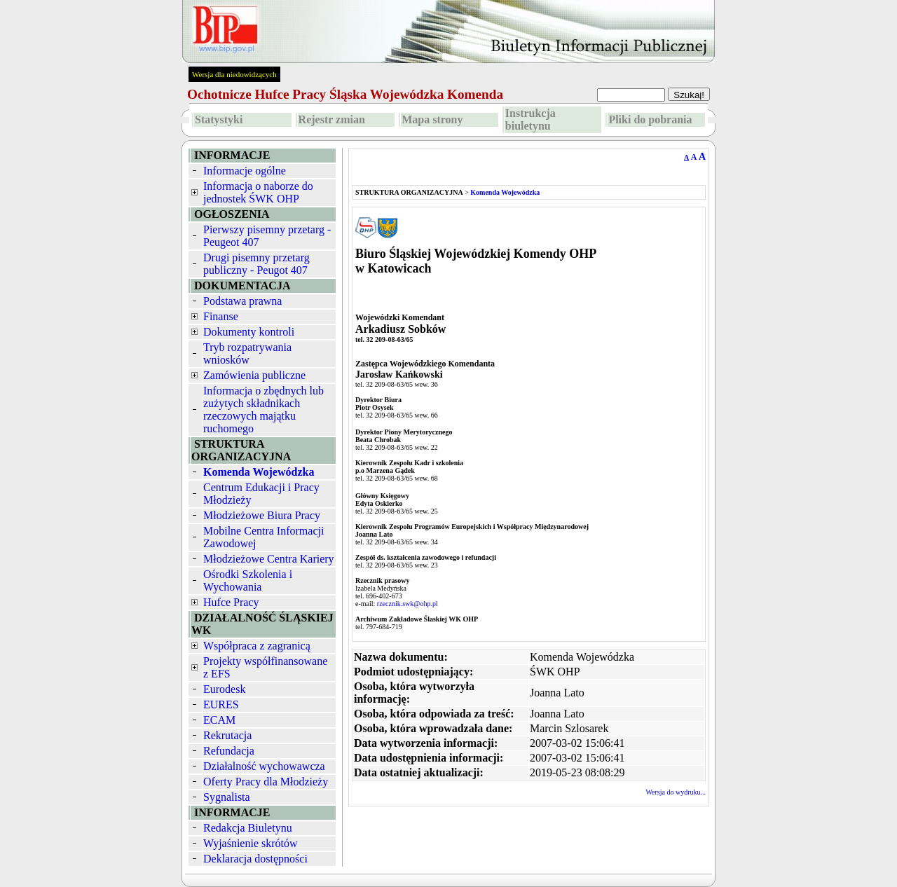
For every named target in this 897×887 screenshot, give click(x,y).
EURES (221, 704)
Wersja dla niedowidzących (234, 74)
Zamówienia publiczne (254, 375)
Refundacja (228, 751)
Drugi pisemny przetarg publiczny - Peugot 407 (256, 264)
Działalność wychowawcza (264, 766)
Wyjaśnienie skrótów (250, 843)
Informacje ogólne (244, 171)
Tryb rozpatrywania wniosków (247, 353)
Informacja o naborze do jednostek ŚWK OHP (258, 192)
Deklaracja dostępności (255, 859)
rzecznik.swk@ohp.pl (407, 603)
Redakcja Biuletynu (247, 828)
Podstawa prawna (242, 301)
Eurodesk (224, 689)
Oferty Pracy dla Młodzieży (265, 782)
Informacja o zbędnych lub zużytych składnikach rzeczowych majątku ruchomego (263, 409)
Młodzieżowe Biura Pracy (261, 515)
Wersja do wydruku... (675, 792)
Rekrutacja (227, 735)
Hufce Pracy (231, 602)
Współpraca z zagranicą (256, 646)
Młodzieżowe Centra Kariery (268, 559)
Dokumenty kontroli (248, 332)
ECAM (219, 720)
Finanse (220, 316)
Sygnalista (226, 797)
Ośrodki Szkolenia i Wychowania (247, 580)
